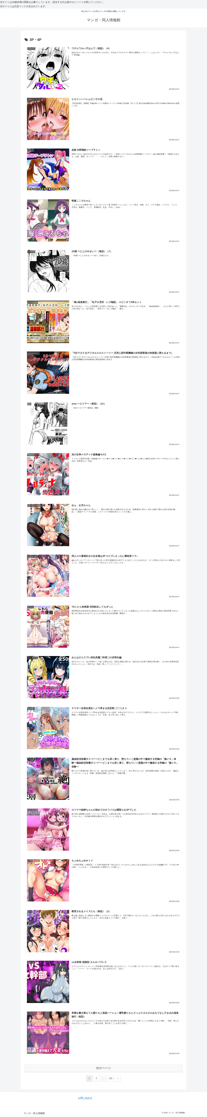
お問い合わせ (85, 1098)
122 (110, 1079)
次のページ (103, 1068)
